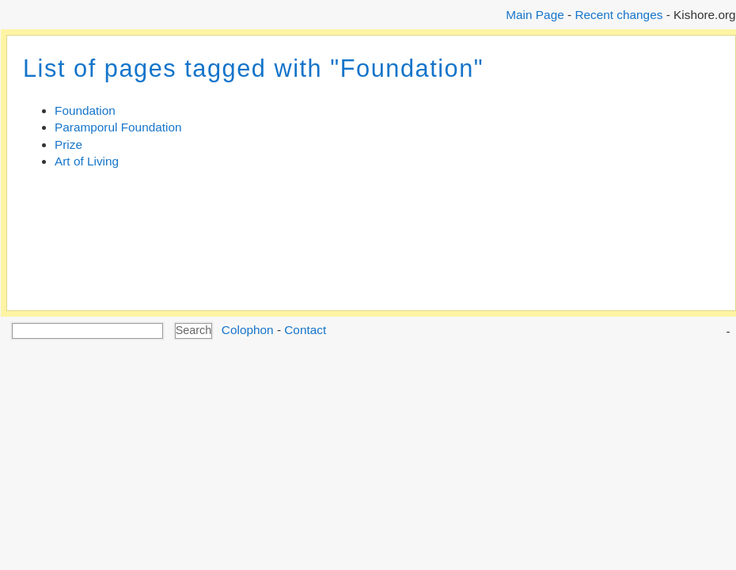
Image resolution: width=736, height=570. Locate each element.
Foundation (85, 110)
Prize (68, 144)
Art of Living (87, 161)
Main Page (534, 14)
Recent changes (618, 14)
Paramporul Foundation (118, 127)
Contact (305, 329)
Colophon (248, 329)
